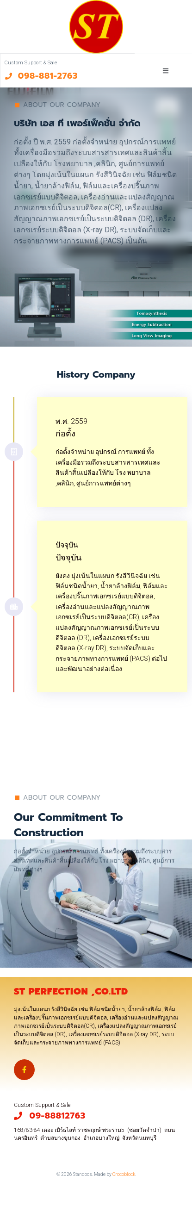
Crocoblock (123, 1174)
